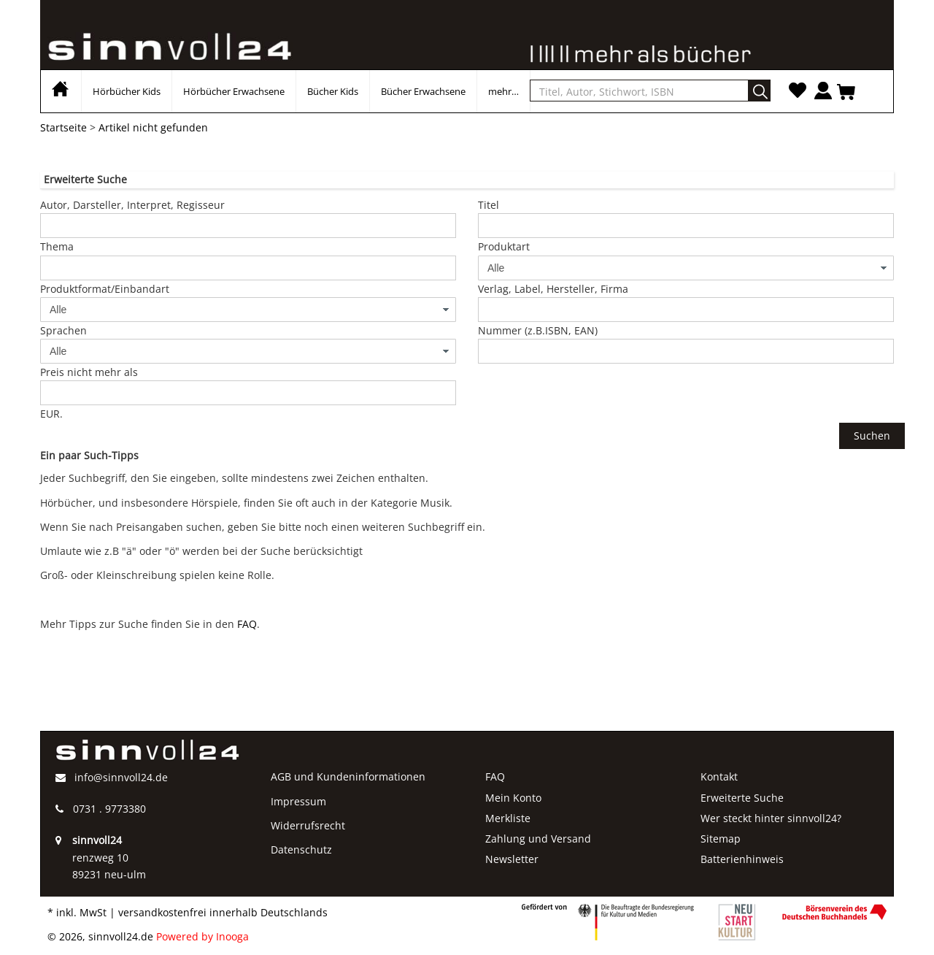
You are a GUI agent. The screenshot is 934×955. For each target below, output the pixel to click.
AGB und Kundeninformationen (348, 776)
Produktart (504, 246)
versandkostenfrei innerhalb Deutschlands (223, 912)
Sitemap (720, 838)
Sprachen (63, 330)
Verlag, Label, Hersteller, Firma (553, 289)
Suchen (872, 435)
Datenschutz (301, 849)
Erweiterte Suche (742, 798)
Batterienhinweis (742, 859)
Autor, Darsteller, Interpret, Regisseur (132, 205)
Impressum (298, 801)
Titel (488, 205)
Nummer (538, 330)
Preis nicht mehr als (89, 372)
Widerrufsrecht (308, 825)
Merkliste (507, 818)
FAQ (247, 624)
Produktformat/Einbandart (104, 289)
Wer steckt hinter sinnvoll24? (770, 818)
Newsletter (512, 859)
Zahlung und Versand (538, 838)
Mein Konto (513, 798)
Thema (57, 246)
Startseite (63, 127)
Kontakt (719, 776)
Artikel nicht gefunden (153, 127)
